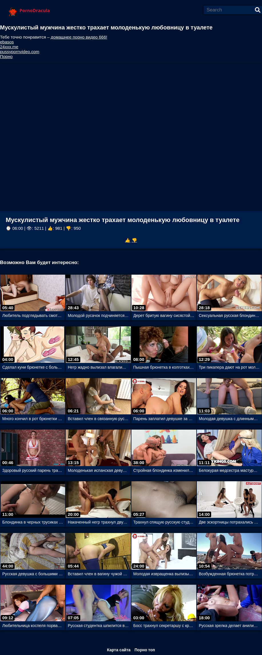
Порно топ (145, 650)
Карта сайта (118, 650)
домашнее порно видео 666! (79, 37)
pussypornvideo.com (19, 51)
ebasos (7, 41)
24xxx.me (9, 46)
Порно (6, 56)
